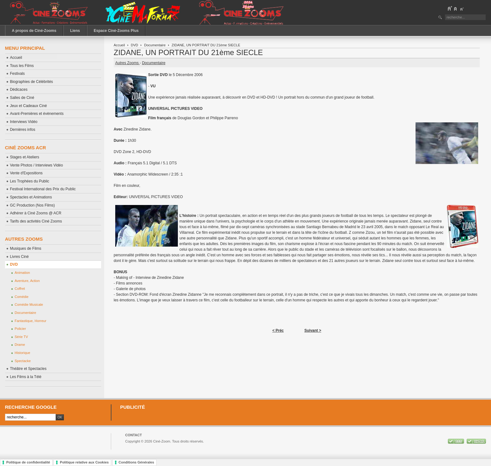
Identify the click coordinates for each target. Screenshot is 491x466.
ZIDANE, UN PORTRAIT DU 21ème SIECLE (188, 52)
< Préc (278, 330)
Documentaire (155, 45)
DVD (134, 45)
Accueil (119, 45)
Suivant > (312, 330)
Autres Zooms (127, 63)
